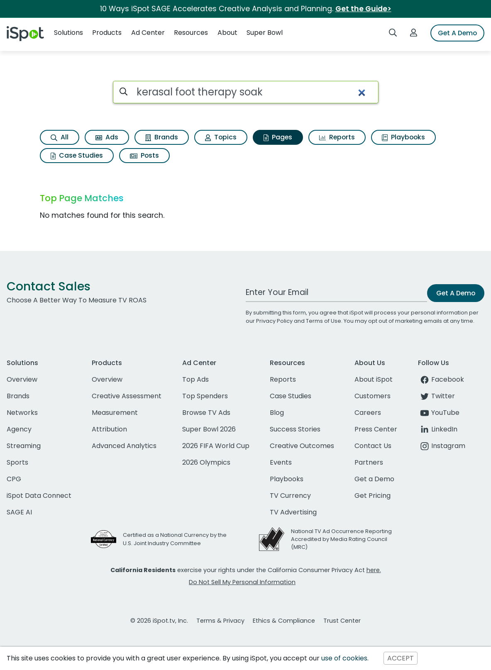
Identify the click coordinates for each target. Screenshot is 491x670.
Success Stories (295, 429)
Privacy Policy (274, 320)
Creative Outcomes (302, 446)
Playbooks (403, 137)
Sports (17, 462)
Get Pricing (372, 495)
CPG (14, 479)
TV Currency (290, 495)
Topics (221, 137)
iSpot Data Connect (39, 495)
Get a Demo (374, 479)
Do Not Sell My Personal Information (242, 582)
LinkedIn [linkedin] (437, 429)
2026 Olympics (206, 462)
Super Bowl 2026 (209, 429)
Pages (278, 137)
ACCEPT (400, 658)
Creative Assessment (126, 396)
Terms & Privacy (220, 620)
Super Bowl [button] (265, 32)
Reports (337, 137)
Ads (106, 137)
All (59, 137)
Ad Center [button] (148, 32)
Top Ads (195, 379)
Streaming (24, 446)
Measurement (115, 412)
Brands (161, 137)
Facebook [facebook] (441, 379)
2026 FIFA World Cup (215, 446)
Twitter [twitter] (436, 396)
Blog (277, 412)
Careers (367, 412)
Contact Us (372, 446)
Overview (22, 379)
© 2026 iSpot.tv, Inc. (159, 620)
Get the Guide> (363, 9)
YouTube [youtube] (438, 412)
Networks (22, 412)
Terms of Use (323, 320)
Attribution (109, 429)
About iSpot (373, 379)
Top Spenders (205, 396)
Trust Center (342, 620)
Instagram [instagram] (441, 446)
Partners (368, 462)
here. (373, 570)
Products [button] (107, 32)
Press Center (375, 429)
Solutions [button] (68, 32)
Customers (372, 396)
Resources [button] (191, 32)
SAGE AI (19, 512)
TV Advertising (293, 512)
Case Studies (77, 155)
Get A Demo (457, 33)
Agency (19, 429)
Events (281, 462)
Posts (144, 155)
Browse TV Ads (206, 412)
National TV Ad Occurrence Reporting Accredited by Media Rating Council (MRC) (341, 539)
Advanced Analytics (124, 446)
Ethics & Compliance (284, 620)
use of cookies (344, 658)
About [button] (227, 32)
